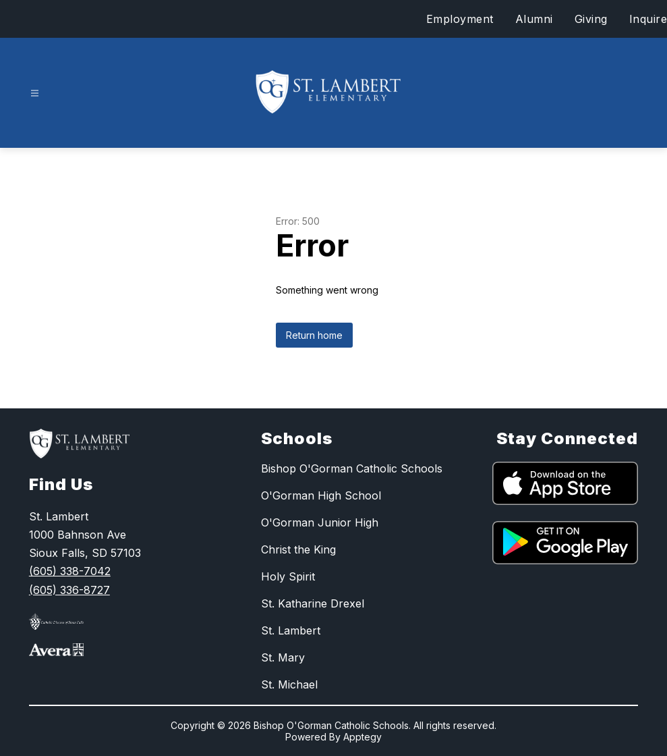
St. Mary (283, 657)
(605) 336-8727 (69, 590)
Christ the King (298, 549)
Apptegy (362, 736)
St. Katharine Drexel (312, 603)
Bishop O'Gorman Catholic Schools (351, 468)
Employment (460, 19)
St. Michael (289, 684)
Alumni (534, 19)
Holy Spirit (288, 576)
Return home (314, 335)
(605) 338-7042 (70, 571)
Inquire (648, 19)
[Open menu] (34, 93)
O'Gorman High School (321, 495)
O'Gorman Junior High (319, 522)
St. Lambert (290, 630)
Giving (591, 19)
